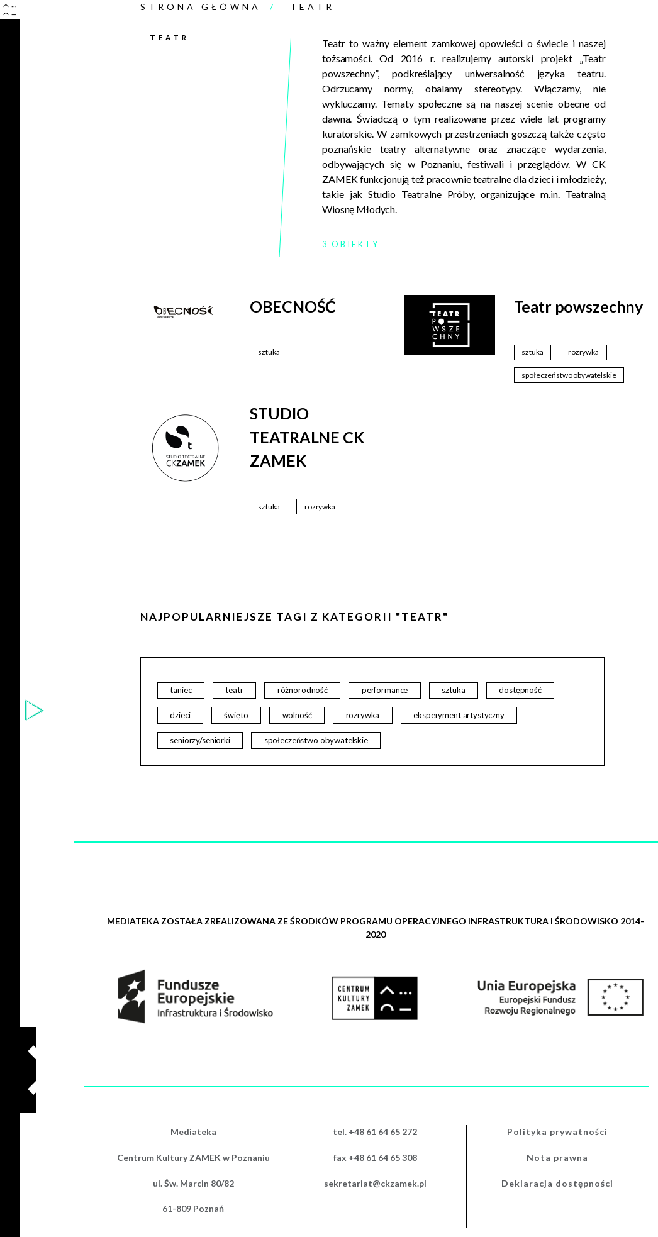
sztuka (453, 690)
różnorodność (302, 690)
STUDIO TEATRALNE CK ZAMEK (307, 437)
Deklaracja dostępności (557, 1183)
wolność (297, 715)
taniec (180, 690)
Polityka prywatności (557, 1131)
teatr (234, 690)
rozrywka (363, 715)
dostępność (520, 690)
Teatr (312, 6)
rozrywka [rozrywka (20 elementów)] (583, 352)
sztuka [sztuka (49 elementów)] (268, 352)
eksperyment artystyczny (459, 715)
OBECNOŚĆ (293, 306)
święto (236, 715)
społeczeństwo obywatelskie (316, 740)
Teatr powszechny (579, 306)
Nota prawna (557, 1157)
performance (385, 690)
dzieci (180, 715)
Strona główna (200, 6)
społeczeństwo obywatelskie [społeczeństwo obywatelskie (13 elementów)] (568, 375)
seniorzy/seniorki (200, 740)
